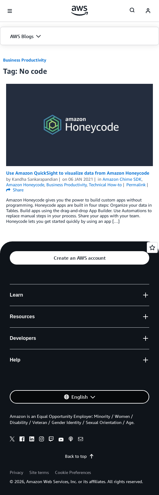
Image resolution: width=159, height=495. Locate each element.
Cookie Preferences (73, 472)
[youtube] (61, 439)
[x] (12, 439)
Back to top (79, 456)
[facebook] (22, 439)
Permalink (136, 184)
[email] (80, 439)
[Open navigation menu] (10, 11)
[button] (79, 36)
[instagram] (41, 439)
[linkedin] (31, 439)
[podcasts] (70, 439)
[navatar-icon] (148, 11)
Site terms (39, 472)
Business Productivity (24, 59)
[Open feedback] (152, 247)
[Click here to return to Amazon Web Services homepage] (79, 11)
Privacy (16, 472)
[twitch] (51, 439)
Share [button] (14, 189)
